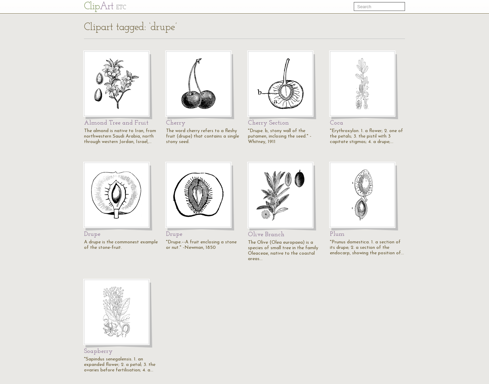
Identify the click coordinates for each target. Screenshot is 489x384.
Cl (105, 6)
